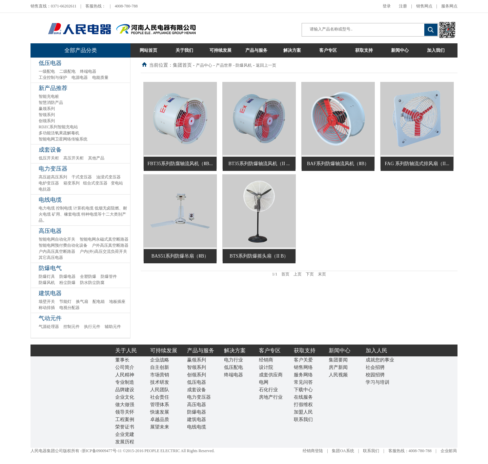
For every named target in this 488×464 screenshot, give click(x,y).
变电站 (117, 183)
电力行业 (233, 359)
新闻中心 (400, 50)
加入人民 (376, 350)
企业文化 (124, 397)
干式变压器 (82, 177)
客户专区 (328, 50)
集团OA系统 (343, 450)
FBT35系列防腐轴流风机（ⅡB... (180, 163)
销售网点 (424, 6)
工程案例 (124, 419)
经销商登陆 (313, 450)
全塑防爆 (88, 276)
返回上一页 (266, 65)
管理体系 (159, 404)
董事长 (122, 359)
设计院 (266, 367)
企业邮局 (449, 450)
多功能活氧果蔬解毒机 (59, 133)
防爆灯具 (47, 276)
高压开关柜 (73, 158)
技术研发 (159, 382)
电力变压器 (53, 168)
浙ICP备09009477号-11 (102, 450)
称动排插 (47, 307)
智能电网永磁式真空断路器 (104, 239)
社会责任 (159, 397)
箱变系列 (71, 183)
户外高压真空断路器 (110, 245)
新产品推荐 (53, 88)
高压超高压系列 (53, 177)
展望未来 (159, 426)
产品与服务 (256, 50)
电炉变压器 (49, 183)
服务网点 (449, 6)
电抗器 (45, 189)
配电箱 (99, 301)
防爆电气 (50, 268)
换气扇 (82, 301)
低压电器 (50, 63)
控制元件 (71, 326)
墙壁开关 (47, 301)
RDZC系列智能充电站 (58, 127)
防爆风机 (47, 282)
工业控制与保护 (53, 77)
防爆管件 (109, 276)
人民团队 (159, 389)
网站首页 (148, 50)
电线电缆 (50, 200)
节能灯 (65, 301)
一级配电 (47, 71)
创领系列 (47, 120)
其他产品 (96, 158)
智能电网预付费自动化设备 (63, 245)
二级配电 (67, 71)
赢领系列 (47, 108)
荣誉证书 (124, 426)
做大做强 (124, 404)
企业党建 (124, 434)
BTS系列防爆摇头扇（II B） (259, 256)
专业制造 (124, 382)
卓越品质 (159, 419)
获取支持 (364, 50)
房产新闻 (338, 367)
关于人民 (126, 350)
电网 (263, 382)
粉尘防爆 (67, 282)
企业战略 (159, 359)
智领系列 (47, 114)
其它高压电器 (51, 257)
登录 (387, 6)
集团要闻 (338, 359)
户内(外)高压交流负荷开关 (103, 251)
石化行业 (268, 389)
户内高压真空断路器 (57, 251)
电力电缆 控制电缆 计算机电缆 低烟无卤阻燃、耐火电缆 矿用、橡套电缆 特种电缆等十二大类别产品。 (83, 214)
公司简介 (124, 367)
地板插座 (117, 301)
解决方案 (292, 50)
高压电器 (50, 231)
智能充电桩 (49, 96)
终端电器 (88, 71)
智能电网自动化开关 (57, 239)
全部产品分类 (80, 50)
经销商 (266, 359)
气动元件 (50, 318)
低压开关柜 (49, 158)
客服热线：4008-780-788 (410, 450)
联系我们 (303, 419)
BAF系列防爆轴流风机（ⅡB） (338, 163)
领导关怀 (124, 412)
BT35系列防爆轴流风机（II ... (259, 163)
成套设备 (50, 150)
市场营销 (159, 374)
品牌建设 (124, 389)
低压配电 (233, 367)
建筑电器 (50, 293)
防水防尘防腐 (92, 282)
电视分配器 (69, 307)
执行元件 (92, 326)
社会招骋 (375, 367)
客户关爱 (303, 359)
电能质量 (100, 77)
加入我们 (436, 50)
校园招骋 (375, 374)
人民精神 (124, 374)
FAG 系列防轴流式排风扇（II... (417, 163)
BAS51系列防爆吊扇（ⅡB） (180, 256)
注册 (403, 6)
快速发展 (159, 412)
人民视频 (338, 374)
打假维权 (303, 404)
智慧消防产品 (51, 102)
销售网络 (303, 367)
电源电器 (80, 77)
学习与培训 (377, 382)
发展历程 (124, 441)
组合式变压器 (95, 183)
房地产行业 (271, 397)
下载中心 (303, 389)
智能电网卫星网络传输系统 (63, 139)
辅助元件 (113, 326)
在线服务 (303, 397)
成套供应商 (271, 374)
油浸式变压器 (108, 177)
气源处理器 (49, 326)
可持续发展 (220, 50)
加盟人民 (303, 412)
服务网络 (303, 374)
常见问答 (303, 382)
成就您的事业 (380, 359)
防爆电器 (67, 276)
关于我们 (184, 50)
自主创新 (159, 367)
